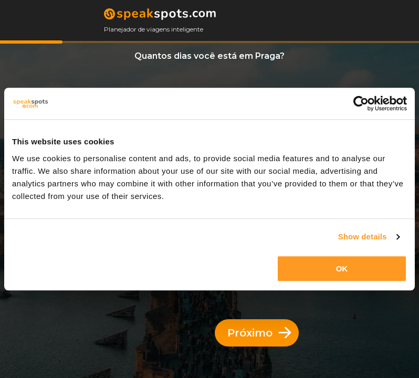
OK (342, 268)
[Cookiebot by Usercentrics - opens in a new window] (361, 103)
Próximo (259, 333)
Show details (362, 236)
